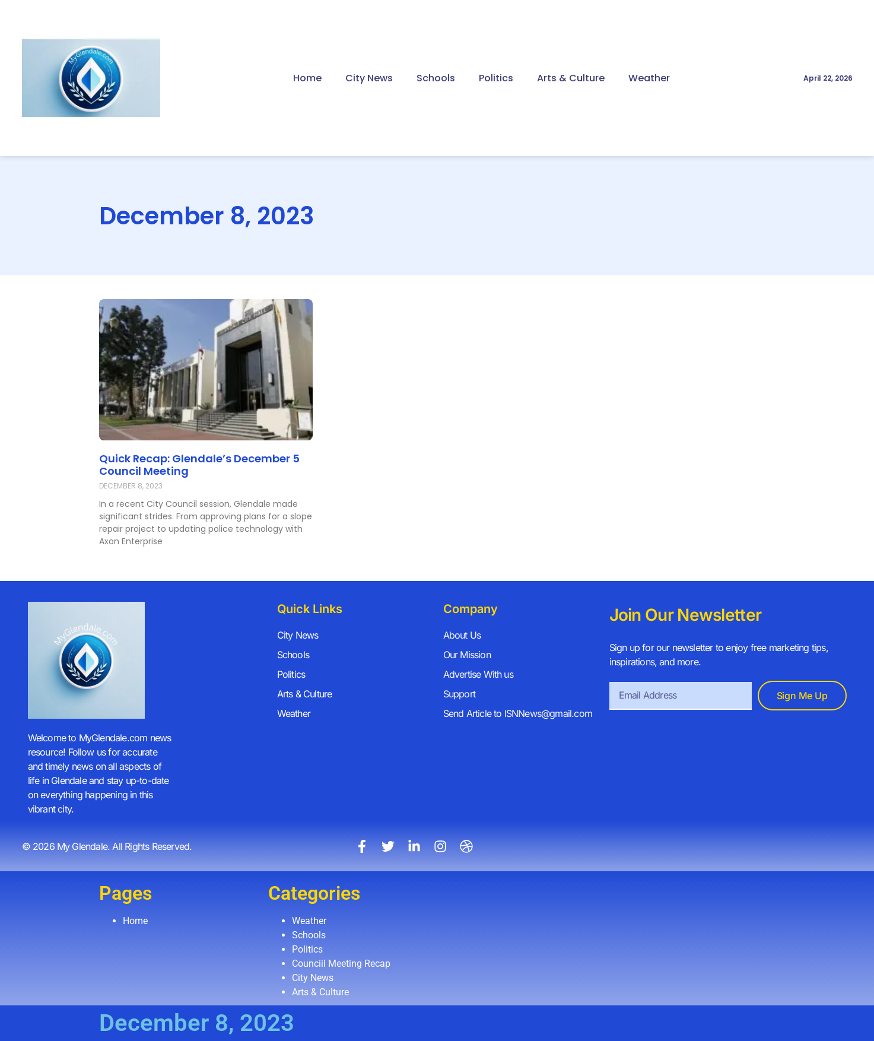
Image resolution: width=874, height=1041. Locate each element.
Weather (649, 78)
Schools (436, 78)
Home (307, 78)
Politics (496, 78)
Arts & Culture (571, 78)
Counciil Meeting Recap (341, 963)
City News (369, 78)
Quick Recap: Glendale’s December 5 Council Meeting (199, 465)
